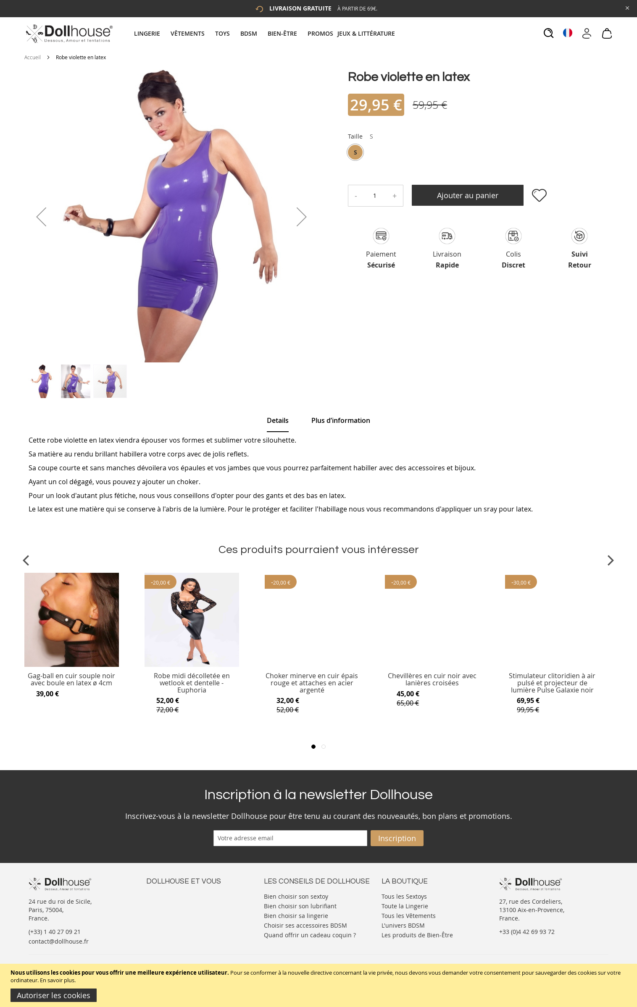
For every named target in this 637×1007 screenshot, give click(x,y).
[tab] (265, 33)
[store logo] (68, 33)
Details (278, 420)
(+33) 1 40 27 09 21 (55, 932)
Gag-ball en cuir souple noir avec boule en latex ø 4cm (71, 679)
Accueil (32, 57)
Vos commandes (169, 921)
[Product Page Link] (71, 664)
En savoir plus (57, 980)
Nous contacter (167, 895)
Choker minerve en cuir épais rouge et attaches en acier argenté (312, 683)
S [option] (355, 152)
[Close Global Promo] (627, 7)
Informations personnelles (183, 912)
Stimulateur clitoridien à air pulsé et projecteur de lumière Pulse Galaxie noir (552, 683)
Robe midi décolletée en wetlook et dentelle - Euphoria (192, 683)
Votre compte (165, 904)
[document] (320, 985)
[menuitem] (151, 33)
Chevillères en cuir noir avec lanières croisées (432, 679)
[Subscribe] (397, 838)
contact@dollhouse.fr (59, 941)
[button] (41, 217)
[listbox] (360, 153)
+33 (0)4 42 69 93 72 (527, 932)
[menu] (265, 33)
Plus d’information (340, 420)
